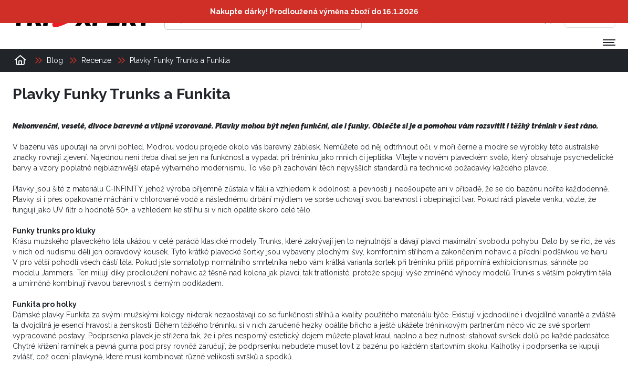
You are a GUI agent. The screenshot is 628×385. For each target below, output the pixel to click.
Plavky (23, 199)
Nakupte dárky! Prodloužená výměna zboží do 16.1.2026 (314, 11)
